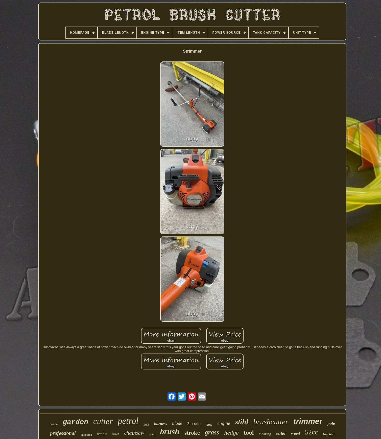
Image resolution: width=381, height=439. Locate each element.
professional (63, 433)
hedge (231, 432)
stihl (241, 422)
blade (177, 423)
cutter (103, 421)
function (329, 434)
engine (223, 423)
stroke (192, 433)
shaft (146, 424)
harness (160, 424)
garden (75, 422)
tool (249, 432)
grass (212, 432)
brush (169, 431)
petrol (128, 421)
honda (54, 424)
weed (295, 433)
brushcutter (270, 422)
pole (331, 423)
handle (102, 434)
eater (281, 433)
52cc (311, 432)
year (152, 434)
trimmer (307, 421)
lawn (115, 434)
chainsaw (134, 433)
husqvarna (86, 434)
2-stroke (194, 424)
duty (209, 424)
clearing (265, 434)
